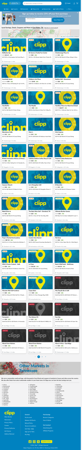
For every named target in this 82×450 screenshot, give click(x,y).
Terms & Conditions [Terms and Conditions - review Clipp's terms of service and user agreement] (30, 426)
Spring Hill (58, 403)
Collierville (32, 387)
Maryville (5, 397)
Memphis (31, 397)
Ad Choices (7, 431)
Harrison (5, 392)
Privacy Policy (8, 422)
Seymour (5, 403)
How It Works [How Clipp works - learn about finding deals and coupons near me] (47, 420)
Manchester (59, 395)
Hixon (57, 392)
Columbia (58, 387)
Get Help (27, 429)
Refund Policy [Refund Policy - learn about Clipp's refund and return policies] (29, 423)
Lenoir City (32, 395)
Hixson (4, 394)
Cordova (5, 389)
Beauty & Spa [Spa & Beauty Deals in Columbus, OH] (46, 9)
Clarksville (58, 386)
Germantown (32, 391)
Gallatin (5, 391)
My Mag (27, 434)
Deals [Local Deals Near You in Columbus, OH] (6, 9)
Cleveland (5, 387)
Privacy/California (9, 428)
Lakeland (5, 395)
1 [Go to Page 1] (38, 356)
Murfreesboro (59, 398)
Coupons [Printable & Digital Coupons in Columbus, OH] (14, 9)
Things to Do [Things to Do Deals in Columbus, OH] (35, 9)
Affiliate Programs (48, 430)
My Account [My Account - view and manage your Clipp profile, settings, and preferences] (28, 417)
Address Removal (9, 434)
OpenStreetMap (70, 36)
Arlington (31, 384)
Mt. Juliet (5, 398)
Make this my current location (51, 27)
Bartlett (58, 384)
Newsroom (7, 419)
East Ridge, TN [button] (38, 28)
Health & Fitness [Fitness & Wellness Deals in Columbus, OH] (58, 9)
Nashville (5, 400)
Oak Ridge (58, 400)
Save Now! (58, 20)
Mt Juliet (58, 397)
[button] (42, 3)
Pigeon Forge (32, 401)
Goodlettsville (59, 391)
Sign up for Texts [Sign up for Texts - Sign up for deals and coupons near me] (29, 431)
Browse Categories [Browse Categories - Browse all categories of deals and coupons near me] (48, 417)
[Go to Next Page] (45, 356)
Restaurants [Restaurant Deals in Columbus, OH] (24, 9)
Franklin (58, 389)
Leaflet (63, 36)
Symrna (5, 404)
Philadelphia (6, 401)
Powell (57, 401)
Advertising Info (47, 428)
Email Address (31, 18)
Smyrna (31, 403)
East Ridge (32, 389)
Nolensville (32, 400)
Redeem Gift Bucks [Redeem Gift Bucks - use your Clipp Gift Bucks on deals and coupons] (30, 420)
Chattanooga (32, 386)
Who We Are (8, 417)
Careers (6, 425)
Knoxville (31, 394)
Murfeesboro (32, 398)
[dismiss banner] (77, 13)
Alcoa (4, 384)
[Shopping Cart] (77, 3)
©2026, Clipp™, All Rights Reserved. (39, 445)
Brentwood (6, 386)
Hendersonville (33, 392)
